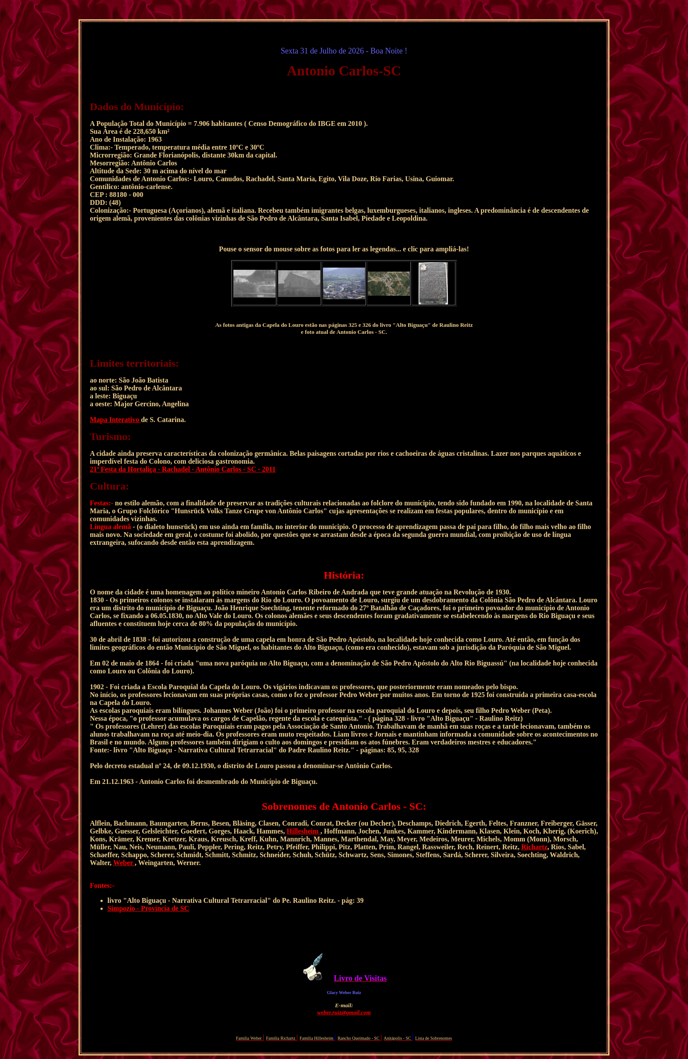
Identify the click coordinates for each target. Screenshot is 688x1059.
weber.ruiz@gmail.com (344, 1012)
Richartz (534, 847)
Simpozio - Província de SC (148, 908)
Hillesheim (303, 831)
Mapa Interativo (115, 419)
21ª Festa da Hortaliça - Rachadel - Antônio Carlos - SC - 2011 (183, 469)
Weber (124, 862)
